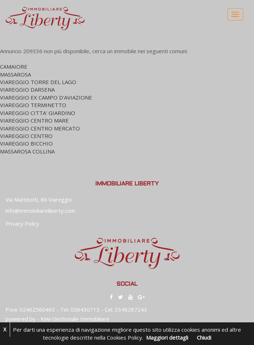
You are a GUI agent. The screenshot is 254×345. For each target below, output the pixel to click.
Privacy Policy (22, 223)
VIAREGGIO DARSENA (27, 89)
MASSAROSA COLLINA (27, 151)
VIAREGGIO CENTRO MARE (34, 120)
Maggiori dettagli (167, 337)
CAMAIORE (13, 66)
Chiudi (204, 337)
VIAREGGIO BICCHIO (26, 143)
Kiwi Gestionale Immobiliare (75, 318)
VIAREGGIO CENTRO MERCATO (40, 128)
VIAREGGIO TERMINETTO (33, 105)
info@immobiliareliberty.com (40, 210)
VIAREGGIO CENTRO (26, 135)
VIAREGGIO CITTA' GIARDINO (37, 112)
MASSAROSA (15, 74)
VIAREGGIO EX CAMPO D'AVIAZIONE (46, 97)
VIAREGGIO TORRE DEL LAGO (38, 82)
